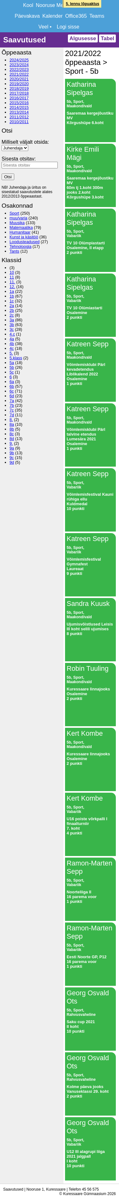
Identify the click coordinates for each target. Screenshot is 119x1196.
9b (12, 452)
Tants (14, 251)
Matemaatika (21, 227)
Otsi (8, 176)
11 (12, 277)
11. (12, 282)
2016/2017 (19, 98)
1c (12, 301)
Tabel (107, 38)
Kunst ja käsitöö (24, 237)
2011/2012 (19, 117)
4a (12, 339)
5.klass (16, 358)
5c (12, 372)
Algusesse (82, 38)
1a (12, 291)
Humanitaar (20, 232)
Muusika (17, 222)
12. (12, 286)
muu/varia (18, 218)
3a (12, 320)
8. (11, 419)
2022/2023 (19, 69)
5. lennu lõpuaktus (82, 4)
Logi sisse (68, 26)
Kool (28, 5)
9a (12, 448)
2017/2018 (19, 93)
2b (12, 310)
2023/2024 (19, 64)
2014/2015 (19, 107)
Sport (14, 213)
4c (12, 348)
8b (12, 429)
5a (12, 362)
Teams (96, 16)
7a (12, 400)
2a (12, 305)
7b (12, 405)
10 (12, 272)
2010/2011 (19, 121)
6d (12, 395)
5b (12, 367)
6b (12, 386)
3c (12, 329)
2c (12, 315)
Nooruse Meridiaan (57, 5)
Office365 (76, 16)
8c (12, 433)
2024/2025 (19, 60)
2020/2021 (19, 79)
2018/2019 (19, 88)
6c (12, 391)
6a (12, 381)
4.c (12, 334)
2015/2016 (19, 102)
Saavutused (24, 39)
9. (11, 443)
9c (12, 457)
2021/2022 (19, 74)
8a (12, 424)
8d (12, 438)
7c (12, 410)
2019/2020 (19, 83)
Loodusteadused (25, 241)
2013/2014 (19, 112)
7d (12, 414)
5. (11, 353)
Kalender (52, 16)
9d (12, 462)
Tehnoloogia (20, 246)
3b (12, 324)
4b (12, 343)
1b (12, 296)
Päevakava (27, 16)
